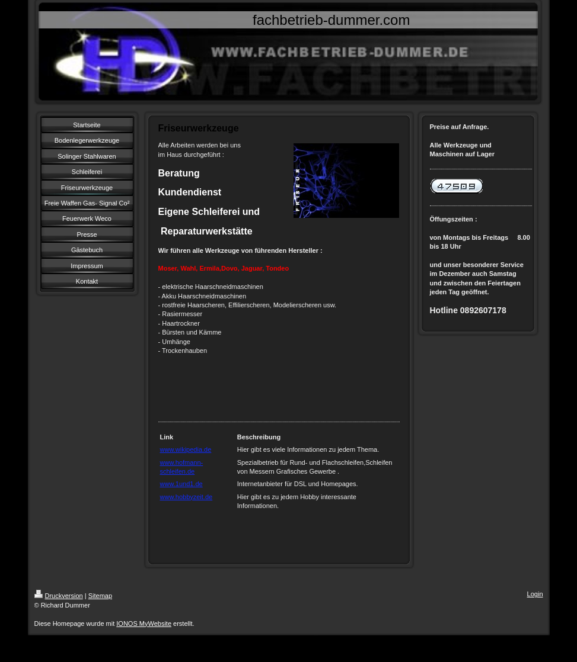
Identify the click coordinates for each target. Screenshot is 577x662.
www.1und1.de (181, 483)
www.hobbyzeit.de (186, 496)
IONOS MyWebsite (143, 623)
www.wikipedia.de (186, 449)
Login (535, 593)
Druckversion (58, 595)
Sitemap (100, 595)
